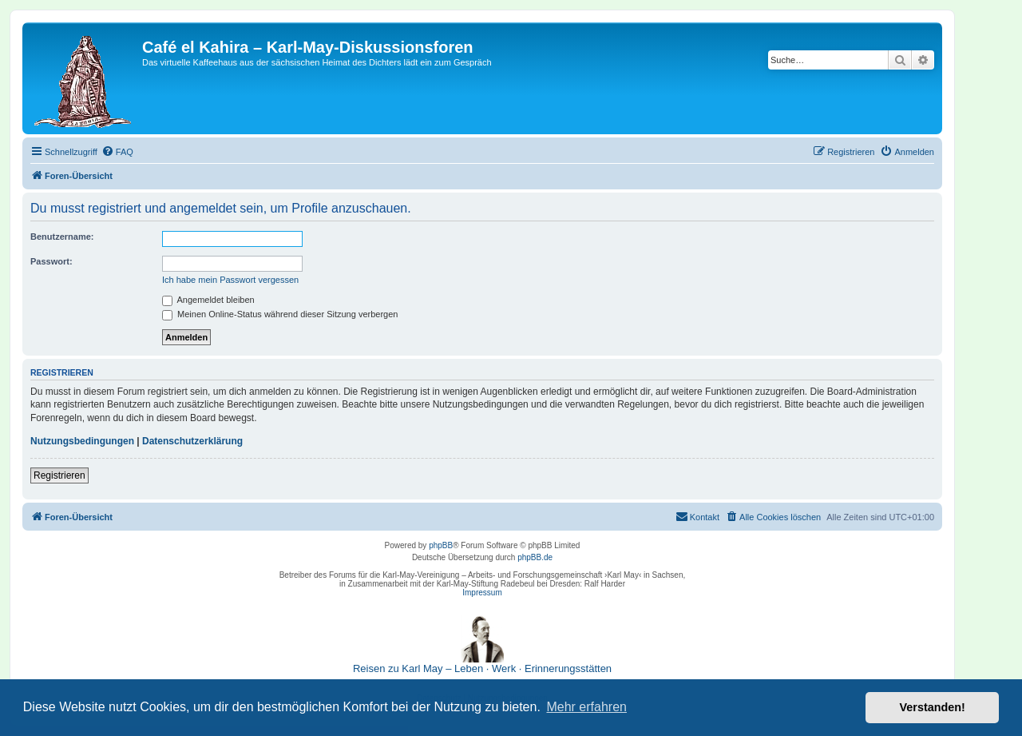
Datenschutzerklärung (192, 441)
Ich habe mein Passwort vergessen (230, 279)
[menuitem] (117, 151)
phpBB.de (535, 557)
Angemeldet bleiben (208, 299)
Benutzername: (61, 236)
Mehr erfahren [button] (586, 707)
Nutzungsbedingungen (82, 441)
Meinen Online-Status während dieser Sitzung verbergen (280, 314)
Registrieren (59, 475)
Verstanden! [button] (932, 707)
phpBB (441, 545)
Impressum (481, 592)
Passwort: (51, 261)
